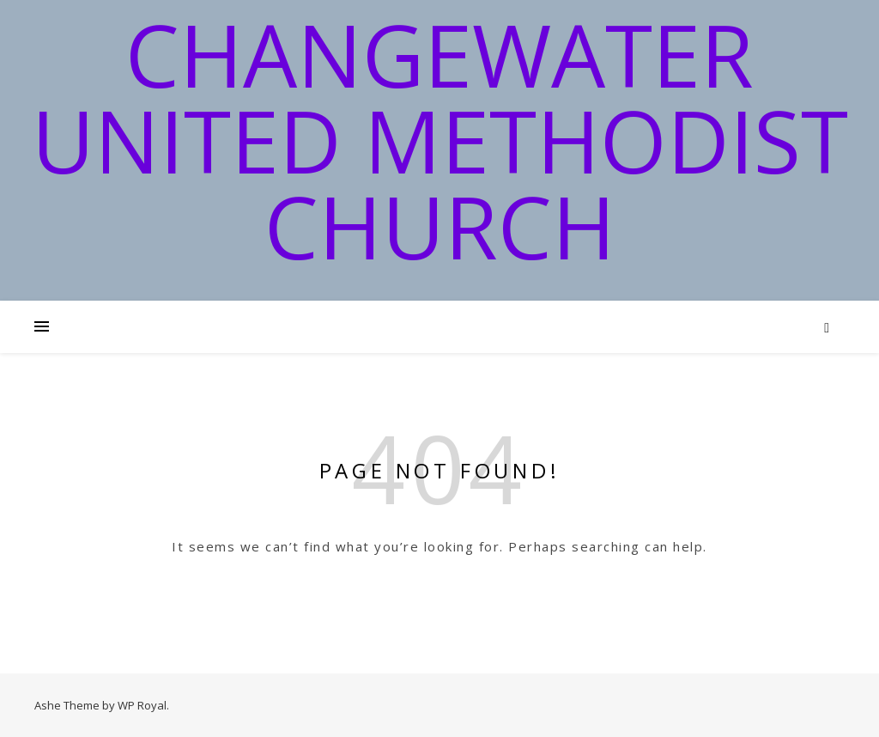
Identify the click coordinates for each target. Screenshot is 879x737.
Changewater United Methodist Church (440, 140)
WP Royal (142, 705)
